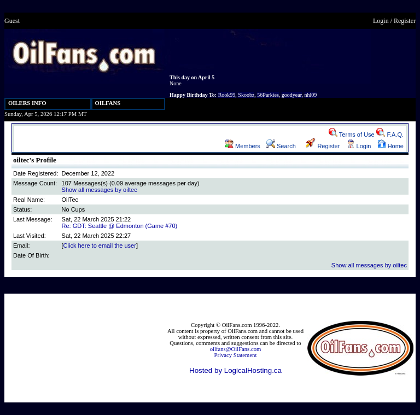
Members (242, 146)
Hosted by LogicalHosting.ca (235, 370)
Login (381, 21)
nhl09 (311, 95)
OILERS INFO (27, 103)
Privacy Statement (235, 355)
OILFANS (108, 103)
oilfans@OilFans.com (235, 349)
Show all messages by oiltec (99, 189)
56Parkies (267, 95)
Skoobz (246, 95)
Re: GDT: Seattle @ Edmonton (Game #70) (120, 226)
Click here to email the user (99, 245)
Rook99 (227, 95)
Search (281, 146)
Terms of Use (352, 134)
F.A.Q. (390, 134)
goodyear (292, 95)
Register (405, 21)
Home (390, 146)
